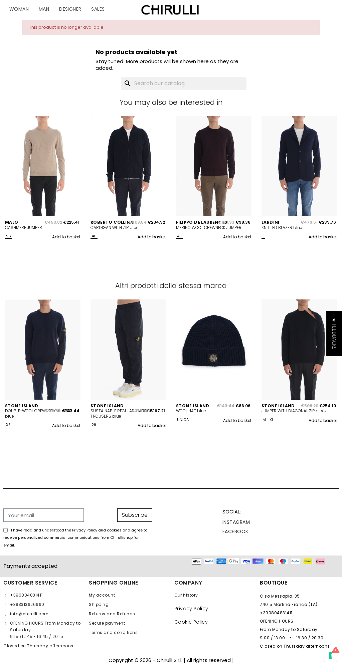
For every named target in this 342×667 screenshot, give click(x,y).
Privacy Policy (191, 608)
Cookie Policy (191, 622)
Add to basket (66, 236)
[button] (334, 333)
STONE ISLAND (21, 406)
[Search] (183, 83)
